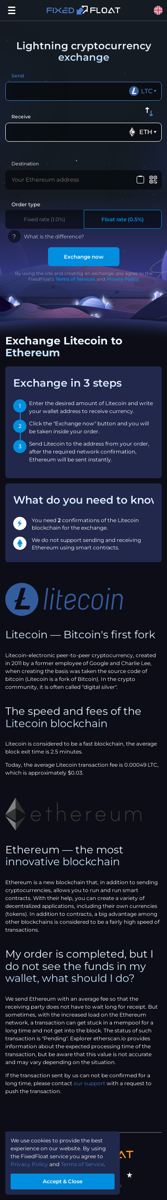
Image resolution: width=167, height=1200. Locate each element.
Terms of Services (75, 279)
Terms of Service (82, 1164)
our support (89, 1083)
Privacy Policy (123, 279)
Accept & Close (62, 1181)
